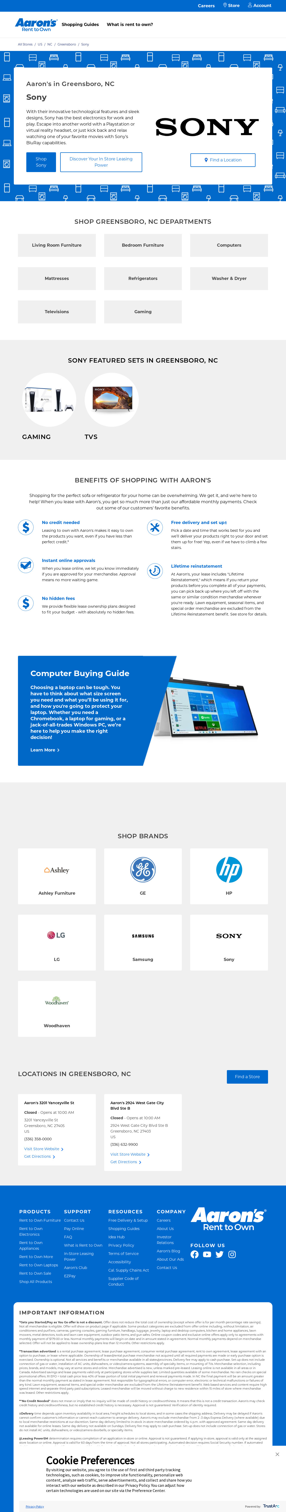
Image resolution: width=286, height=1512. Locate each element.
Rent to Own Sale (35, 1285)
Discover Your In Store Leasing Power (101, 162)
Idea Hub (116, 1249)
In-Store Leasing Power (85, 1269)
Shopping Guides (80, 24)
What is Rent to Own (83, 1257)
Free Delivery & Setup (128, 1232)
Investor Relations (173, 1252)
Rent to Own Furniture (40, 1232)
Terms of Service (123, 1265)
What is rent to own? (130, 24)
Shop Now (33, 452)
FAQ (68, 1249)
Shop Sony (41, 162)
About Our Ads (170, 1271)
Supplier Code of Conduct (131, 1293)
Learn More (42, 762)
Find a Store (247, 1088)
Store (231, 6)
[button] (277, 1454)
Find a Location (223, 160)
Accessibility (119, 1274)
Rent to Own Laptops (38, 1277)
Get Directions (37, 1168)
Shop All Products (35, 1293)
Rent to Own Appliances (41, 1258)
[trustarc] (271, 1506)
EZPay (70, 1288)
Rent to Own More (36, 1268)
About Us (165, 1240)
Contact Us (74, 1232)
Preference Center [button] (148, 1490)
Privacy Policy (121, 1257)
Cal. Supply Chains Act (128, 1282)
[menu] (143, 19)
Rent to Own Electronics (41, 1244)
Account (259, 6)
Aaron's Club (75, 1279)
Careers (206, 5)
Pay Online (74, 1240)
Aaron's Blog (168, 1263)
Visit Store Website (41, 1161)
